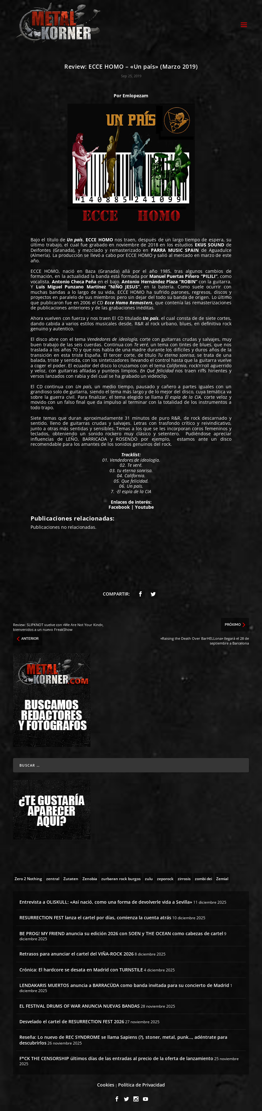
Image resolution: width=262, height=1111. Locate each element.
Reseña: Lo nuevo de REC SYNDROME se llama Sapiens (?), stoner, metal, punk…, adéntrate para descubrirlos (123, 1038)
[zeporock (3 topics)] (165, 876)
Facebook (120, 505)
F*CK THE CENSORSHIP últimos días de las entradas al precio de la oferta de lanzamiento (116, 1057)
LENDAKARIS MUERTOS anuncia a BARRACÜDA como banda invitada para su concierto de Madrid (124, 983)
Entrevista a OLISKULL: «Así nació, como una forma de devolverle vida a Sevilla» (105, 900)
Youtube (144, 505)
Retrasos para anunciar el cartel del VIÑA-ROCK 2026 (76, 952)
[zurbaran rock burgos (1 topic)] (121, 876)
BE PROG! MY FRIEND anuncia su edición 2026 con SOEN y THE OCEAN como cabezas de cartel (121, 931)
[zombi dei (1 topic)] (203, 876)
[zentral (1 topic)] (53, 876)
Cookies (105, 1083)
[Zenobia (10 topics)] (90, 876)
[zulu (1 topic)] (148, 876)
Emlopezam (135, 94)
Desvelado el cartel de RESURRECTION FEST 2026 (71, 1020)
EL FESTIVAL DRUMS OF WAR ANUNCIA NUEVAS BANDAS (79, 1004)
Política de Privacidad (141, 1083)
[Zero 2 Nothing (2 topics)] (28, 876)
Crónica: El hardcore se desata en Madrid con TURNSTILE (81, 968)
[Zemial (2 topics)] (222, 876)
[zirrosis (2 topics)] (184, 876)
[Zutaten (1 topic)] (71, 876)
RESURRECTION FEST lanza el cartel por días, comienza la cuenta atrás (95, 916)
